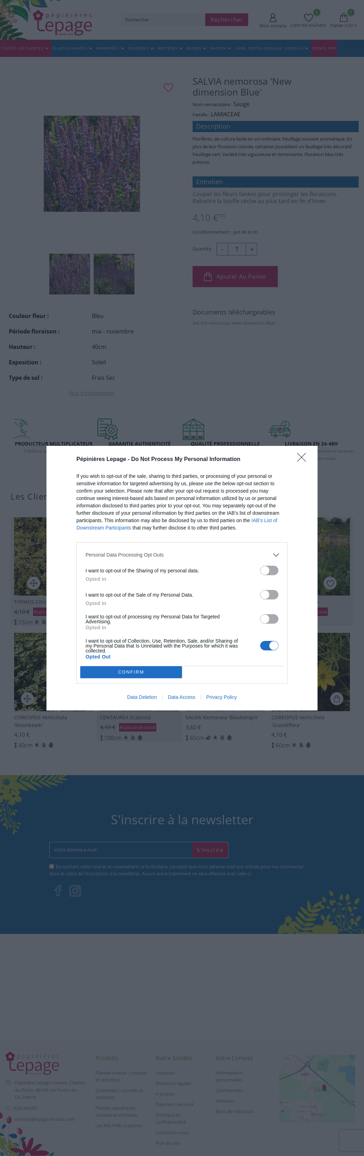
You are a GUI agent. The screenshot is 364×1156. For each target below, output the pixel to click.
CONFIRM (131, 672)
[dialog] (182, 578)
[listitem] (182, 555)
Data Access (181, 697)
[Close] (303, 459)
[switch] (269, 570)
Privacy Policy (221, 697)
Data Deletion (142, 697)
